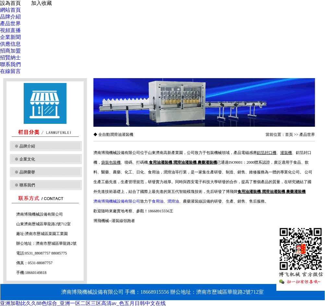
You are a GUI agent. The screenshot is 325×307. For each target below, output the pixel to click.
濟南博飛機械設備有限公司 (116, 201)
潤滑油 (173, 201)
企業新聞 (10, 37)
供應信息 (10, 44)
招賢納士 (10, 57)
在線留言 (10, 71)
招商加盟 (10, 50)
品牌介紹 (10, 16)
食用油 (157, 201)
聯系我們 (10, 64)
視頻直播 (10, 30)
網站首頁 (10, 10)
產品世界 (10, 23)
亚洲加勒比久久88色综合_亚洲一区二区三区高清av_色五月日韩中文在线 (83, 303)
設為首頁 (10, 3)
